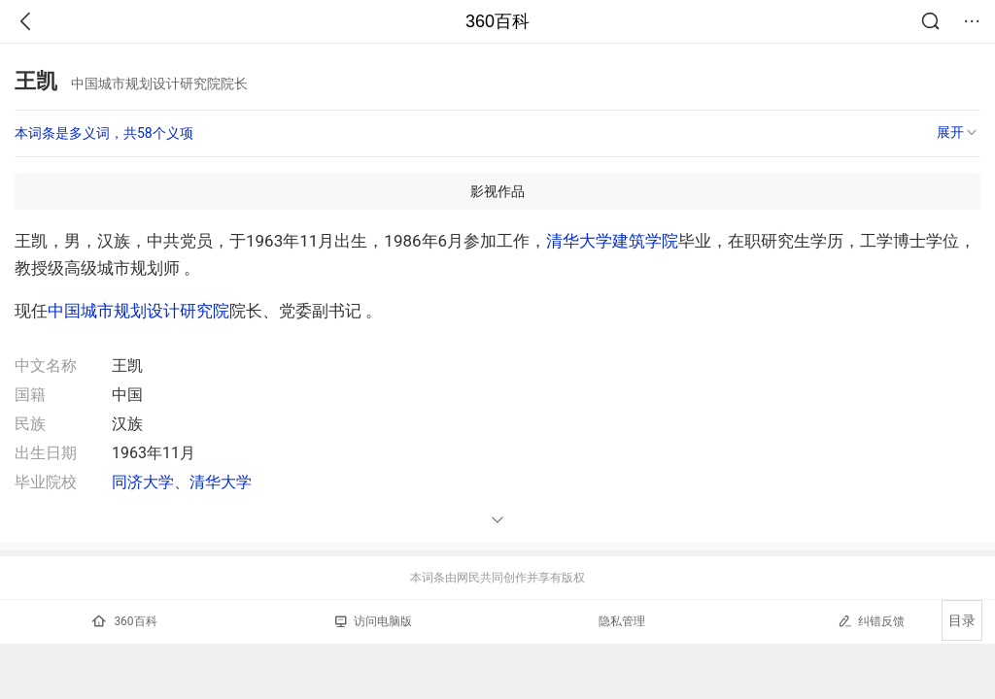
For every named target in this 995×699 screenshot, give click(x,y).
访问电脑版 (373, 621)
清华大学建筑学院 (612, 240)
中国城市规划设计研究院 (138, 310)
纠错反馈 (871, 621)
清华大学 (220, 482)
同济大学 (143, 482)
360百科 (497, 21)
